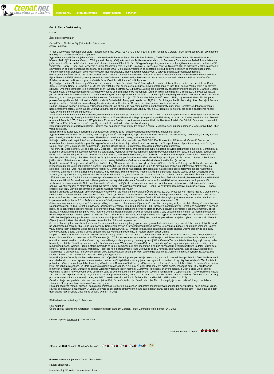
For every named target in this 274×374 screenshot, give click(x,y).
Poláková (72, 319)
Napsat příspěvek (58, 364)
